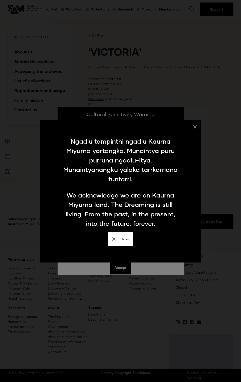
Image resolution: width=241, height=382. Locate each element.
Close (120, 239)
